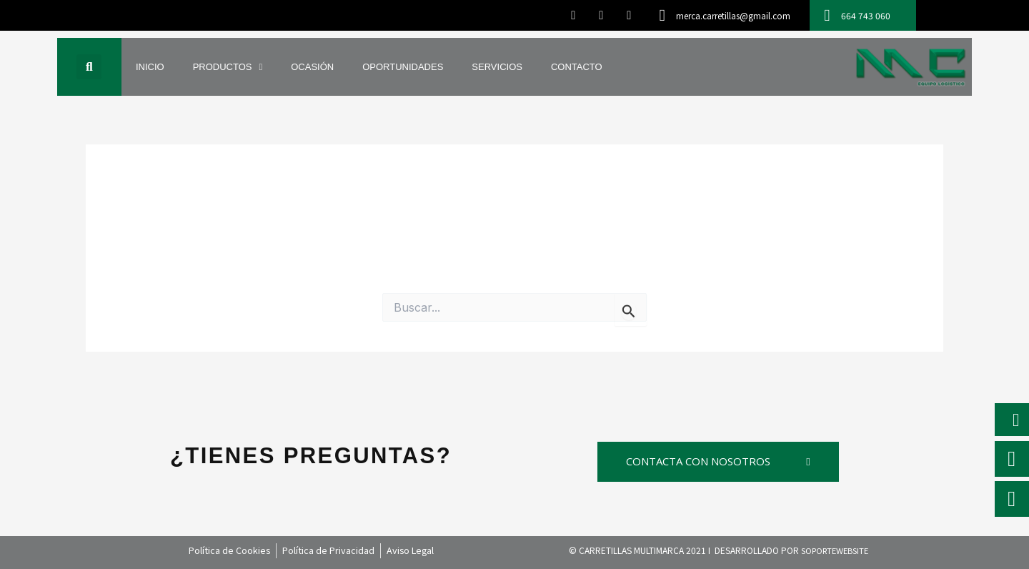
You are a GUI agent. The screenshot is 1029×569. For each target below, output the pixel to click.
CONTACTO (576, 66)
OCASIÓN (312, 66)
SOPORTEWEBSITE (834, 550)
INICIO (150, 66)
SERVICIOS (497, 66)
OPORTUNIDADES (402, 66)
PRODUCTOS (228, 67)
